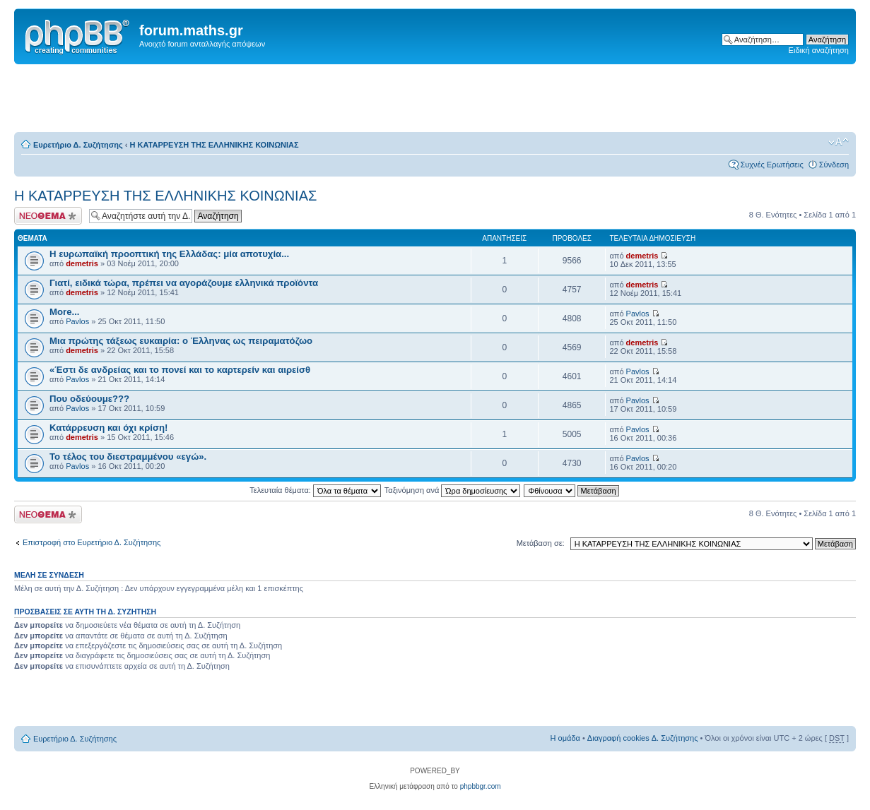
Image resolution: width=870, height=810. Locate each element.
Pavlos (77, 321)
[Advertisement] (435, 99)
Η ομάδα (565, 738)
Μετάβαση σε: (541, 543)
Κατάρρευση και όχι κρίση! (108, 427)
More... (64, 311)
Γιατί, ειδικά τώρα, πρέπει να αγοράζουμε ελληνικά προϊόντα (183, 283)
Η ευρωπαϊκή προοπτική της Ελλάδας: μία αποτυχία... (169, 254)
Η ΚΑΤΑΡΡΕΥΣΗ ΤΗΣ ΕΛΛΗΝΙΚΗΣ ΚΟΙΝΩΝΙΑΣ (214, 145)
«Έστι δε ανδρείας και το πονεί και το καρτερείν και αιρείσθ (179, 369)
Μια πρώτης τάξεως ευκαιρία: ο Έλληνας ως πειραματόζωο (180, 340)
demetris (82, 263)
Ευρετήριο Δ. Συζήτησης (78, 145)
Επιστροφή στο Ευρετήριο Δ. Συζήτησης (91, 542)
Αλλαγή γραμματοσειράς (838, 142)
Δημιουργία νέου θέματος (48, 216)
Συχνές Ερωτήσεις (771, 164)
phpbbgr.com (480, 786)
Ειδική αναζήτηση (819, 50)
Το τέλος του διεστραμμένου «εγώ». (127, 456)
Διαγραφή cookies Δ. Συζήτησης (642, 738)
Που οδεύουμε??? (89, 398)
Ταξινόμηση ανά (452, 490)
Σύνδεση (834, 164)
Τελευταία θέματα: (315, 490)
